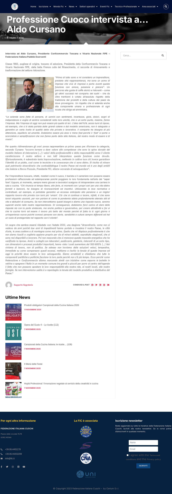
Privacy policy (154, 459)
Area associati (150, 6)
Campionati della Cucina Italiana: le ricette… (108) (48, 344)
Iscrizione (45, 6)
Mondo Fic (59, 6)
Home (33, 6)
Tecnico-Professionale (127, 6)
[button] (166, 6)
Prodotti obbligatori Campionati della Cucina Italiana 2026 (51, 305)
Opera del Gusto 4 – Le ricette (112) (41, 325)
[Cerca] (162, 55)
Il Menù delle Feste (33, 364)
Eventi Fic (106, 6)
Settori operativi (88, 6)
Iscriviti (143, 466)
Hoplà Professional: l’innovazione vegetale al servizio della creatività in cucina (61, 383)
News (73, 6)
